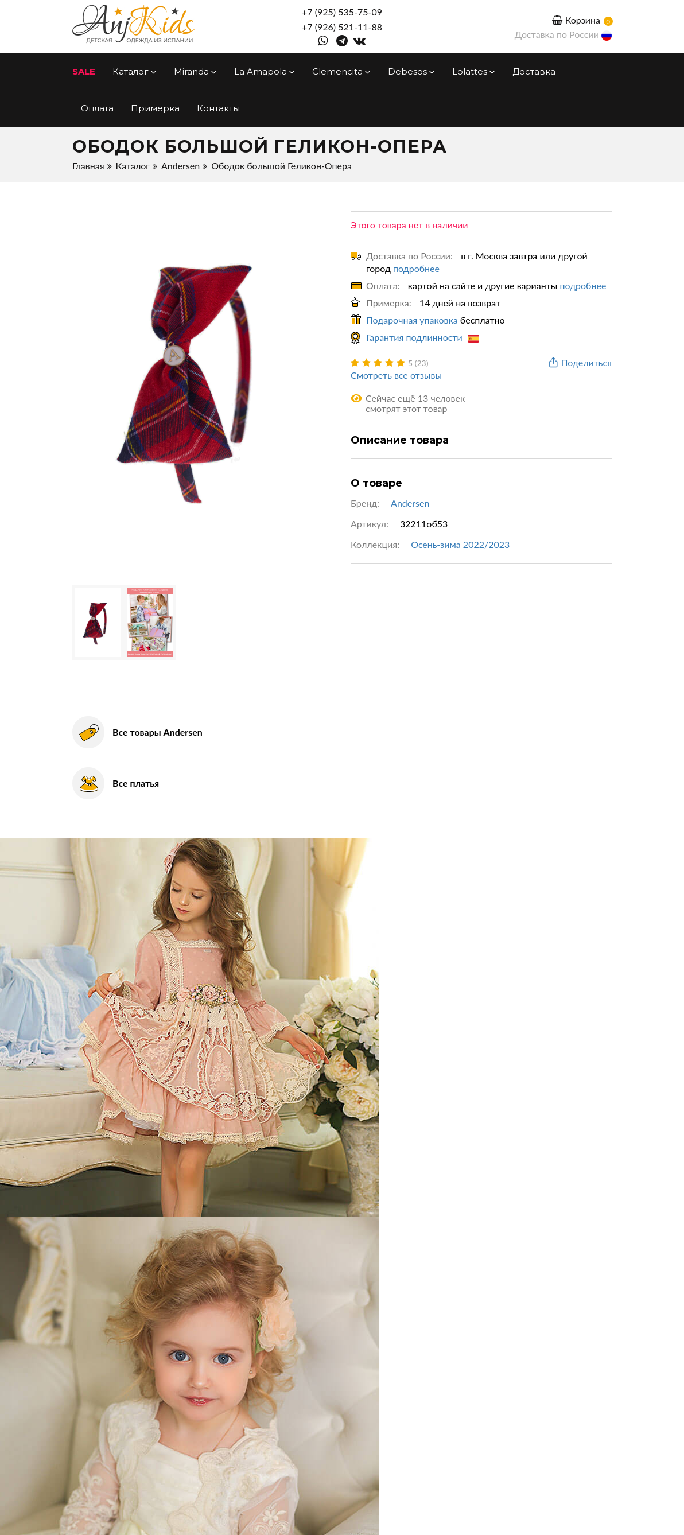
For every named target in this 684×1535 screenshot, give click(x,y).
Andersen (180, 165)
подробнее (416, 268)
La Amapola (264, 71)
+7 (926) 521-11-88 (342, 26)
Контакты (218, 108)
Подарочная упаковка (412, 319)
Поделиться (579, 363)
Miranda (195, 71)
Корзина (576, 19)
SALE (83, 71)
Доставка (533, 71)
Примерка (155, 108)
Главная (88, 165)
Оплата (97, 108)
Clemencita (341, 71)
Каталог (134, 71)
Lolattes (473, 71)
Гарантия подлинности (422, 337)
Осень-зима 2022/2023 (460, 544)
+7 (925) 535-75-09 (342, 11)
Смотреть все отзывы (396, 375)
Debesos (411, 71)
